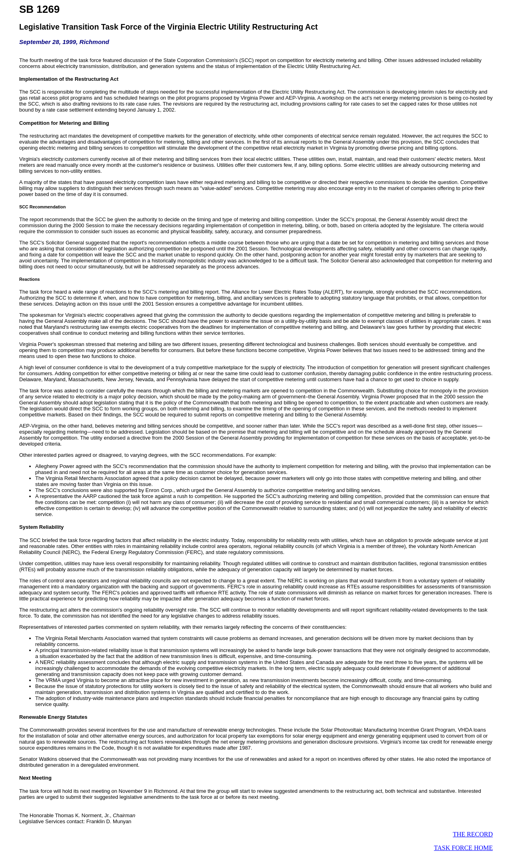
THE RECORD (473, 834)
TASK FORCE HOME (463, 847)
